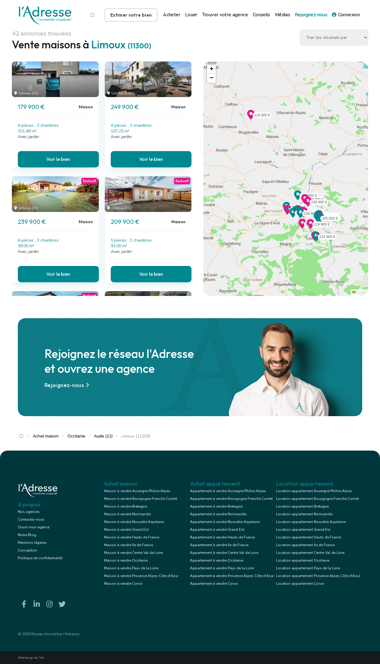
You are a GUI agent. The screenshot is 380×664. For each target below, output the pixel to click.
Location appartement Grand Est (303, 529)
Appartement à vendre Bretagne (216, 506)
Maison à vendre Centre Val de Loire (133, 552)
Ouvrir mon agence (33, 527)
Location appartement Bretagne (302, 506)
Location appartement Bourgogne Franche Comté (317, 498)
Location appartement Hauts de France (308, 537)
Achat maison (45, 436)
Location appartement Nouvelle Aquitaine (311, 521)
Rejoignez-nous (311, 15)
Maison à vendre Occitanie (126, 560)
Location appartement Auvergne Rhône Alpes (314, 491)
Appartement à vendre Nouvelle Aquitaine (224, 521)
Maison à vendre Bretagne (125, 506)
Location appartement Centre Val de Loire (310, 552)
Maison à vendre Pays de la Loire (131, 568)
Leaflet (359, 292)
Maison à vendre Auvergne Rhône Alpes (137, 491)
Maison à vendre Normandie (127, 514)
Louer (191, 15)
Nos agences (29, 511)
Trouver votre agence (225, 15)
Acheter (171, 15)
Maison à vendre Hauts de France (131, 537)
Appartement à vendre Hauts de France (222, 537)
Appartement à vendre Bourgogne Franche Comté (231, 498)
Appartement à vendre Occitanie (216, 560)
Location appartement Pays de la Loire (308, 568)
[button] (298, 198)
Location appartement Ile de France (305, 545)
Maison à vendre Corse (123, 583)
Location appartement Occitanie (302, 560)
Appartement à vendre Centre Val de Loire (224, 552)
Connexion (346, 15)
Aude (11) (103, 436)
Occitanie (76, 436)
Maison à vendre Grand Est (126, 529)
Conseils (261, 15)
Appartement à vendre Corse (214, 583)
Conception (27, 550)
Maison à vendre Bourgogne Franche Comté (140, 498)
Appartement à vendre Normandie (218, 514)
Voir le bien (58, 159)
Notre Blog (27, 535)
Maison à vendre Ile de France (128, 545)
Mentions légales (32, 542)
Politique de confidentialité (40, 558)
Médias (282, 15)
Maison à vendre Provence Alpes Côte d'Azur (141, 575)
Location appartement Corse (300, 583)
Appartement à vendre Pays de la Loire (222, 568)
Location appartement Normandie (304, 514)
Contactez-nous (31, 519)
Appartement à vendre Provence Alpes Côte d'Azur (232, 575)
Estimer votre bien (131, 15)
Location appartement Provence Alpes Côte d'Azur (318, 575)
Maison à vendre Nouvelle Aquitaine (134, 521)
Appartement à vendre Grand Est (217, 529)
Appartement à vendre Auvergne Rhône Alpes (228, 491)
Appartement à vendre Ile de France (219, 545)
